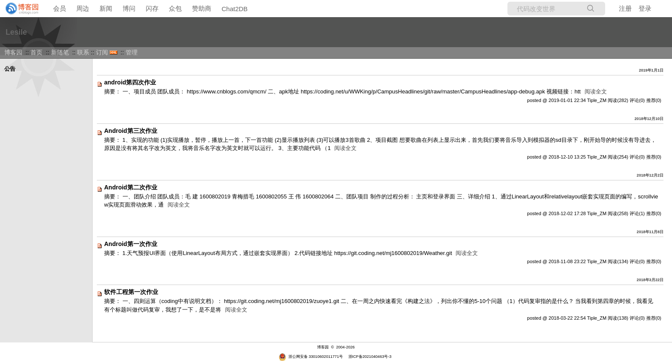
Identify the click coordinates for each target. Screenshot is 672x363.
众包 (175, 8)
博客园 (13, 52)
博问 (129, 8)
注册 (625, 8)
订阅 (102, 52)
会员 (59, 8)
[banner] (19, 9)
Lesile (16, 32)
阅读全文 (596, 91)
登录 (645, 8)
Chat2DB (235, 8)
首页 (36, 52)
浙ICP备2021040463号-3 (370, 356)
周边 (82, 8)
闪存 (152, 8)
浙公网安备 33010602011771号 (311, 356)
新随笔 (60, 52)
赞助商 (201, 8)
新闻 (105, 8)
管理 (132, 52)
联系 (83, 52)
